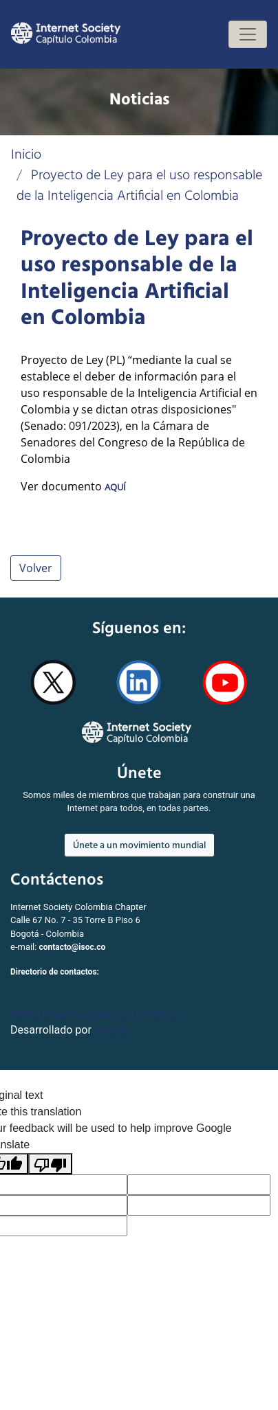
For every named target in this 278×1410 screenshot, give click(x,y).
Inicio (26, 153)
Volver (35, 568)
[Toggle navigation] (247, 34)
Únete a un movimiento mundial (139, 845)
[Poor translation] (50, 1163)
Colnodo (110, 1030)
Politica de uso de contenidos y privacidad (94, 1014)
